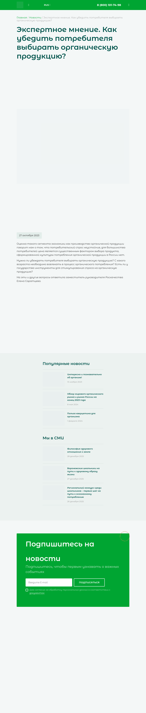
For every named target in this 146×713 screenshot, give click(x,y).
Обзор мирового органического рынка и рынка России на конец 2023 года (85, 397)
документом (37, 593)
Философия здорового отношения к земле (80, 450)
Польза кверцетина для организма (81, 415)
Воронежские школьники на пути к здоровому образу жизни (83, 471)
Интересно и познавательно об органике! (84, 376)
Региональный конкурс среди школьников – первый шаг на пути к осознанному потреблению (84, 492)
